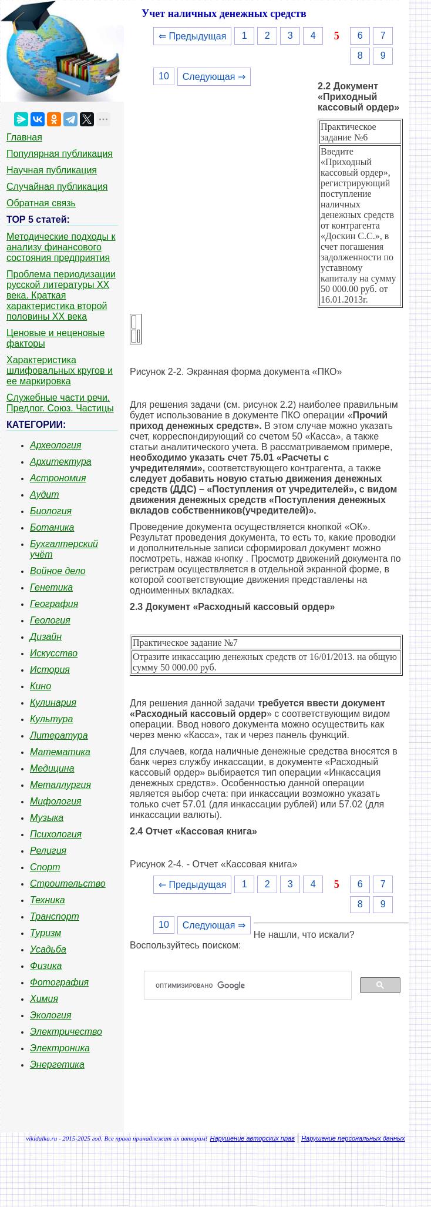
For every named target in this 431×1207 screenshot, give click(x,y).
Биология (51, 511)
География (54, 604)
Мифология (56, 801)
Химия (44, 999)
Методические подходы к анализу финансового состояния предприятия (61, 247)
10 (164, 76)
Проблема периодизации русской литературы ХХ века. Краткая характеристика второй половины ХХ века (61, 295)
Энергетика (57, 1064)
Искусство (54, 653)
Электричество (66, 1032)
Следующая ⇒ (214, 77)
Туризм (45, 933)
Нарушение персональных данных (353, 1138)
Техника (47, 900)
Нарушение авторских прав (252, 1138)
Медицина (52, 768)
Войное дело (58, 571)
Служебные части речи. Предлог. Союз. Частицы (60, 403)
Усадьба (48, 949)
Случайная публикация (56, 187)
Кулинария (53, 703)
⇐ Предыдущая (192, 36)
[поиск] (252, 985)
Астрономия (58, 478)
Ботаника (52, 527)
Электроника (60, 1048)
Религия (48, 851)
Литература (59, 735)
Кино (40, 686)
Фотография (59, 982)
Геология (50, 620)
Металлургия (60, 785)
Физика (46, 966)
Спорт (45, 867)
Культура (51, 719)
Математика (60, 752)
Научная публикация (51, 170)
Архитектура (61, 462)
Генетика (51, 587)
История (50, 670)
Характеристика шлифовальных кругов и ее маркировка (59, 370)
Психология (56, 834)
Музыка (46, 818)
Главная (24, 137)
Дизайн (46, 637)
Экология (50, 1015)
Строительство (68, 884)
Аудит (44, 494)
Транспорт (54, 916)
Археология (56, 445)
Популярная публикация (59, 154)
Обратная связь (41, 203)
